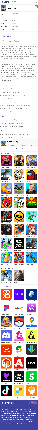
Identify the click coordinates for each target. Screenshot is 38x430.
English (33, 403)
